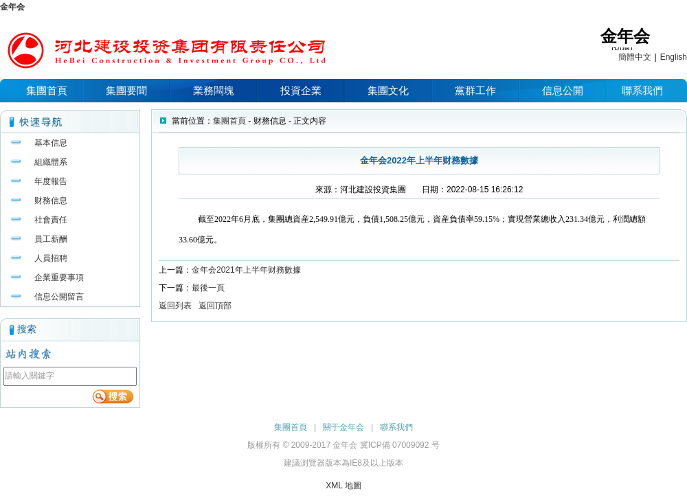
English (673, 57)
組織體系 (50, 162)
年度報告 (50, 181)
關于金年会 (343, 427)
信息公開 (562, 90)
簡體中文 (634, 57)
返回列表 (175, 305)
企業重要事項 (59, 277)
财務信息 (50, 200)
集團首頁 (46, 90)
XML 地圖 (343, 485)
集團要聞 (126, 90)
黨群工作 (475, 90)
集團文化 (388, 90)
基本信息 (50, 143)
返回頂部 (215, 305)
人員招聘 (50, 258)
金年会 (12, 7)
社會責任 (50, 220)
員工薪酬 (50, 239)
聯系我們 (642, 90)
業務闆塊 (213, 90)
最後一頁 (208, 288)
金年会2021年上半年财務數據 (246, 270)
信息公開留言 (59, 297)
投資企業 (301, 90)
